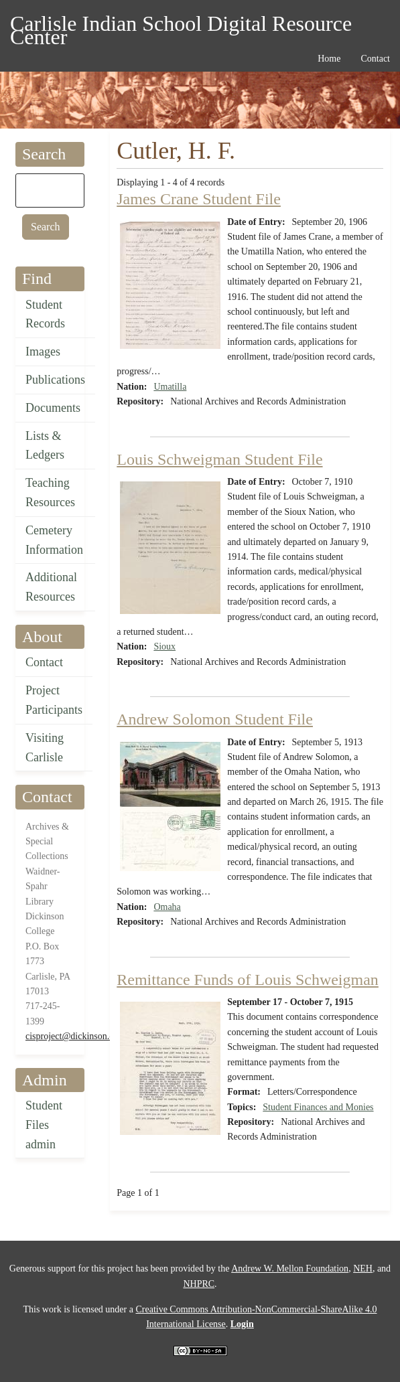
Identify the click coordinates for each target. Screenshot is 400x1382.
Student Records (45, 314)
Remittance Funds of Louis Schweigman (248, 979)
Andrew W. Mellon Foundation (289, 1268)
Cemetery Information (54, 540)
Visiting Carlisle (44, 747)
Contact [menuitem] (375, 59)
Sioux (164, 646)
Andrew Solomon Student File (215, 719)
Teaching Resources (50, 492)
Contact (44, 662)
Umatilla (169, 387)
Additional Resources (51, 586)
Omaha (166, 907)
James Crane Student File (199, 199)
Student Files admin (43, 1125)
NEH (363, 1268)
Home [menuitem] (329, 59)
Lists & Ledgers (44, 445)
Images (42, 351)
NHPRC (198, 1284)
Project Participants (53, 700)
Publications (55, 379)
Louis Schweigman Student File (219, 459)
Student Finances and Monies (318, 1107)
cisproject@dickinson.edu (74, 1036)
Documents (52, 407)
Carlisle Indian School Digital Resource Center (181, 25)
